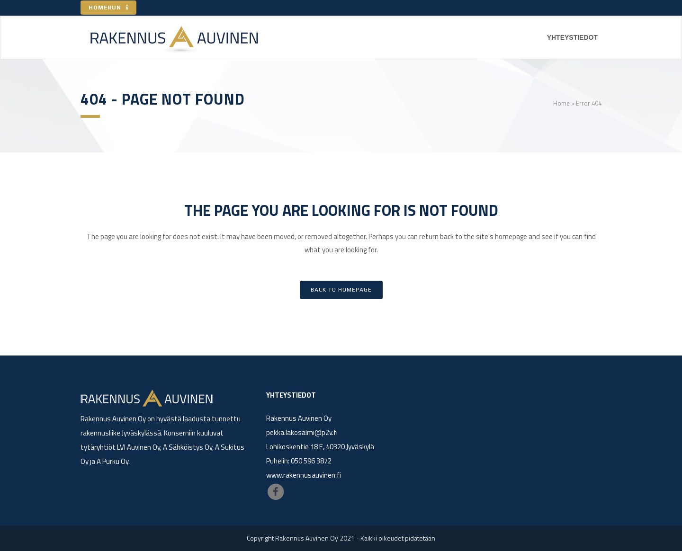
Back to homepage (341, 289)
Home (561, 103)
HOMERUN (108, 7)
